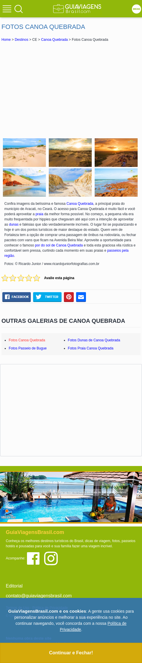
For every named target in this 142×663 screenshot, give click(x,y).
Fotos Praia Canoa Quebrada (91, 348)
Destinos (21, 40)
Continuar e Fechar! (71, 652)
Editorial (14, 585)
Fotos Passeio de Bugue (28, 348)
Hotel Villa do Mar (49, 482)
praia (39, 214)
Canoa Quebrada (54, 40)
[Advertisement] (71, 89)
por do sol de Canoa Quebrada (59, 245)
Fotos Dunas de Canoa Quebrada (94, 340)
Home (6, 40)
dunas (14, 224)
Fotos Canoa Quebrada (27, 340)
